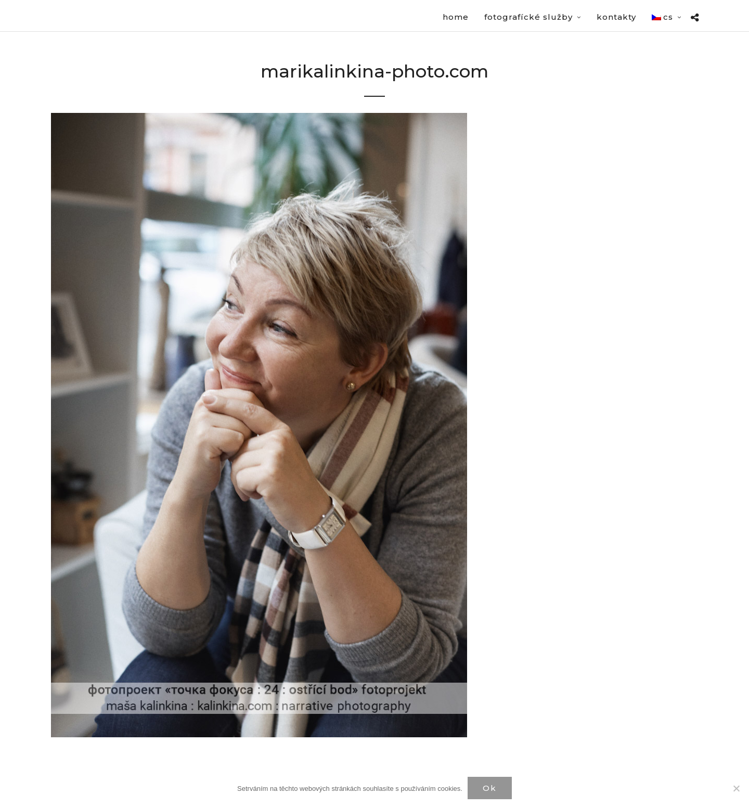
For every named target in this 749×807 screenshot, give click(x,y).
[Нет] (736, 788)
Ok (490, 788)
